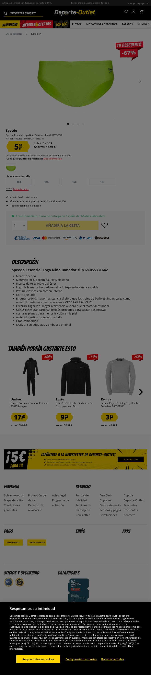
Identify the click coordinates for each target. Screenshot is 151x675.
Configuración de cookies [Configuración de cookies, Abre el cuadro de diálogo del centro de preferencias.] (81, 663)
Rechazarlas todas (112, 663)
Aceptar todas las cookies (38, 663)
